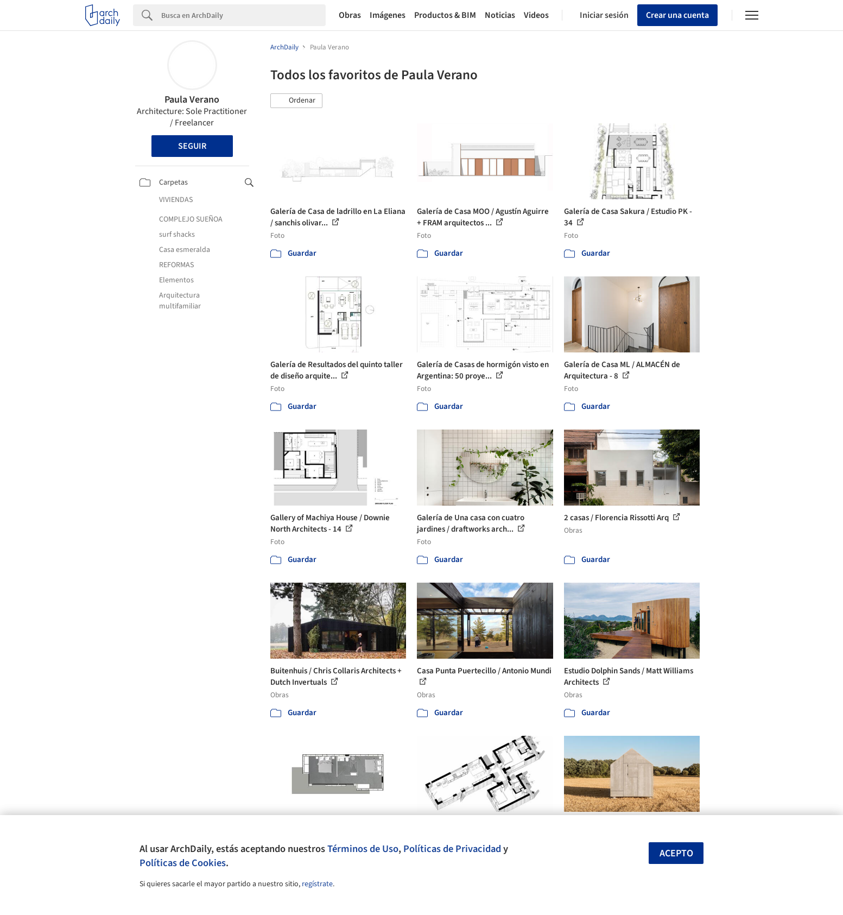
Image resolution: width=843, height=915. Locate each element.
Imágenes (387, 15)
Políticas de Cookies (183, 863)
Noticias (500, 15)
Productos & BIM (445, 15)
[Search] (243, 15)
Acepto (676, 853)
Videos (536, 15)
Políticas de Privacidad (452, 849)
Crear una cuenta (677, 15)
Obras (350, 15)
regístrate (317, 884)
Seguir (192, 146)
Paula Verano (191, 99)
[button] (296, 101)
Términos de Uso (362, 849)
